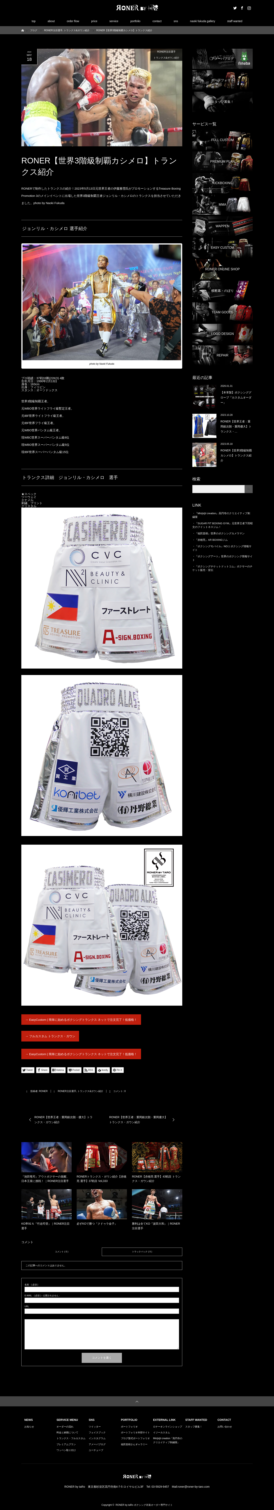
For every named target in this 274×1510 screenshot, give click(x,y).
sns (176, 21)
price (94, 21)
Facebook (242, 7)
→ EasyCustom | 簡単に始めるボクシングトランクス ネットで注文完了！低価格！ (81, 1019)
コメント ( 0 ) (61, 1251)
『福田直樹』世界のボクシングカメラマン (220, 533)
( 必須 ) (31, 1285)
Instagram (249, 7)
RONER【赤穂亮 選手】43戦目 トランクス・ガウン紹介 (156, 1179)
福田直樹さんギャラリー (134, 1444)
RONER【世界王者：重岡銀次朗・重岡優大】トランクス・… (235, 426)
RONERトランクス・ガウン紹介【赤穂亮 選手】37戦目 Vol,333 (101, 1179)
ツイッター (95, 1426)
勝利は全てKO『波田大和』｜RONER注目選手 (156, 1226)
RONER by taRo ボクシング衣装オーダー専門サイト (143, 1505)
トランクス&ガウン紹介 (166, 57)
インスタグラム (97, 1438)
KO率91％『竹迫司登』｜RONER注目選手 (45, 1226)
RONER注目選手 (166, 51)
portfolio (135, 21)
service (113, 21)
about (51, 21)
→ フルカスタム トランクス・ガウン (50, 1036)
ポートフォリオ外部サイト (135, 1432)
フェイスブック (97, 1432)
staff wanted (234, 21)
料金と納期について (67, 1432)
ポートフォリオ (129, 1426)
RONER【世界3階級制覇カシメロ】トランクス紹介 (236, 455)
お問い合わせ (224, 1426)
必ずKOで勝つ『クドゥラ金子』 (97, 1223)
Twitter (235, 7)
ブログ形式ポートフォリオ (135, 1438)
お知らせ (29, 1426)
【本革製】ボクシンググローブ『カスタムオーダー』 (235, 397)
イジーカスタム (161, 1432)
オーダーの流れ (65, 1426)
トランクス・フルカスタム (71, 1438)
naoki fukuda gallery (202, 21)
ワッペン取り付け (66, 1450)
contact (157, 21)
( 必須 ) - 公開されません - (42, 1295)
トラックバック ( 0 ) (142, 1251)
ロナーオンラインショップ (167, 1426)
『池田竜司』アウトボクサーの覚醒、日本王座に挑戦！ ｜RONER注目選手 (45, 1179)
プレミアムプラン (66, 1444)
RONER (43, 1091)
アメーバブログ (97, 1444)
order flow (73, 21)
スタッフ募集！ (193, 1426)
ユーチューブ (96, 1450)
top (33, 21)
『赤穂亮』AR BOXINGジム (211, 539)
